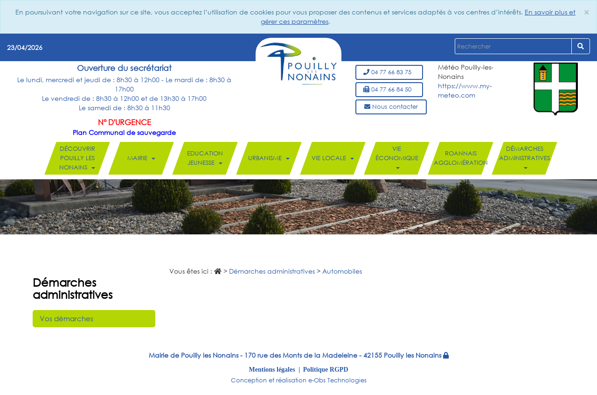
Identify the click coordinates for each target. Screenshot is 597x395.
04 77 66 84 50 (389, 89)
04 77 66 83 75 (389, 72)
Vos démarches (66, 318)
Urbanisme (269, 158)
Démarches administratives (524, 157)
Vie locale (333, 158)
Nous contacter (391, 107)
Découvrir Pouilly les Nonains (77, 158)
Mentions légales (272, 369)
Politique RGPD (325, 369)
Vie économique (396, 157)
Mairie (141, 158)
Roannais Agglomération (461, 158)
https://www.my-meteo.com (465, 90)
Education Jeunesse (205, 158)
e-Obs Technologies (337, 380)
